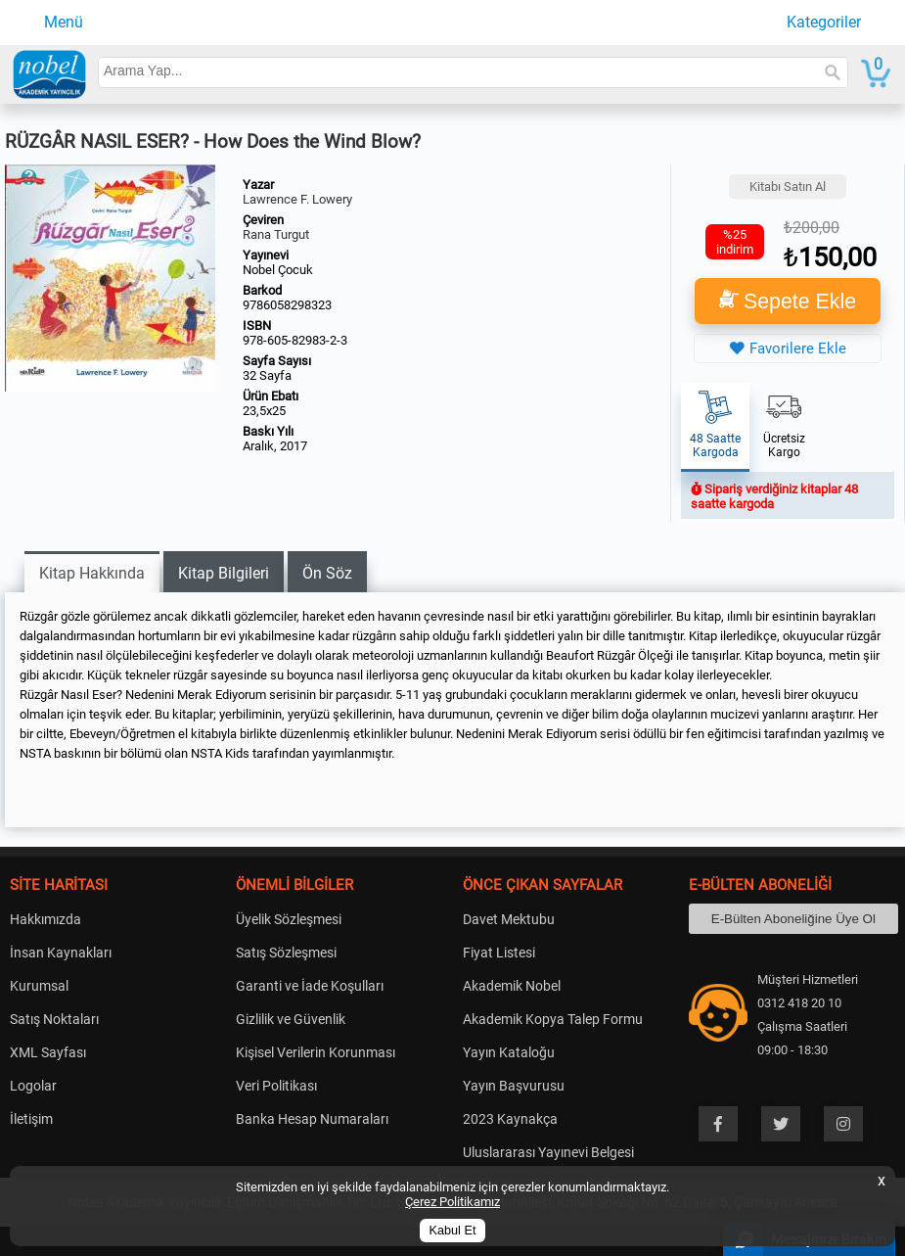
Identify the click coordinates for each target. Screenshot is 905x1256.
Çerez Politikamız (452, 1201)
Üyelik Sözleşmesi (288, 919)
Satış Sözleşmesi (286, 952)
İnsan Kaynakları (61, 952)
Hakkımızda (45, 919)
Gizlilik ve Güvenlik (290, 1019)
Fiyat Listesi (499, 952)
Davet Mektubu (509, 919)
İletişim (31, 1119)
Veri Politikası (276, 1085)
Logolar (33, 1085)
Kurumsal (39, 986)
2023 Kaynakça (510, 1119)
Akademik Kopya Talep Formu (553, 1019)
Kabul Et (453, 1230)
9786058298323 (287, 305)
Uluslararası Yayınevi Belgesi (548, 1152)
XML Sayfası (48, 1052)
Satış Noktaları (54, 1019)
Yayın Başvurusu (514, 1085)
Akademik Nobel (512, 986)
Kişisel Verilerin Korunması (315, 1052)
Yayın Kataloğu (509, 1052)
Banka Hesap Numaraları (312, 1119)
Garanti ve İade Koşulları (310, 986)
